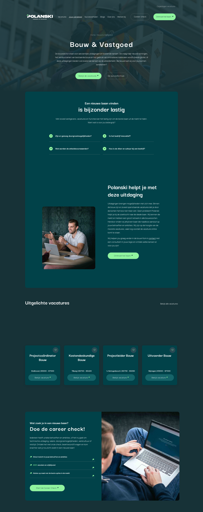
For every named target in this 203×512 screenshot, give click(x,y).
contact (152, 238)
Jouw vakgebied (75, 17)
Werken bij (121, 17)
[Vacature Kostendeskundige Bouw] (81, 365)
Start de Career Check (46, 488)
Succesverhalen (91, 17)
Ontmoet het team (163, 16)
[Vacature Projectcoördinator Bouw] (42, 365)
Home (93, 35)
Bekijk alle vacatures (169, 303)
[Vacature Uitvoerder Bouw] (159, 365)
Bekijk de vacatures (87, 76)
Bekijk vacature (42, 377)
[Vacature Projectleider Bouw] (120, 365)
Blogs (102, 17)
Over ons (111, 17)
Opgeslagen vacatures (166, 6)
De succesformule (116, 76)
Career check (140, 16)
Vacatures (62, 17)
